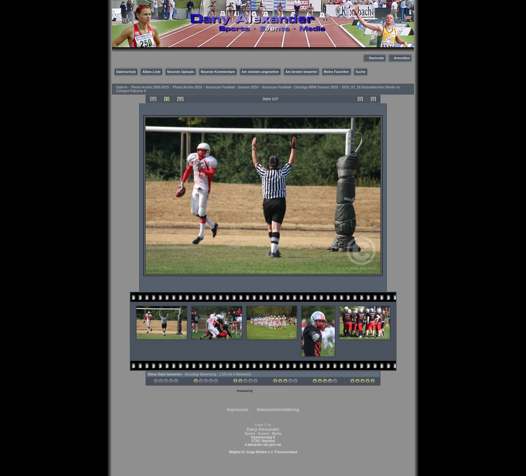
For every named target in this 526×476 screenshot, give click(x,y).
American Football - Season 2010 (232, 87)
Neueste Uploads (180, 72)
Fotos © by (263, 429)
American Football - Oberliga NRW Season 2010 (300, 87)
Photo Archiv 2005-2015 (150, 87)
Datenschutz (126, 72)
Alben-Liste (151, 72)
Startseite (376, 58)
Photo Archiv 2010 (187, 87)
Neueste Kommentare (218, 72)
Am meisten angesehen (260, 72)
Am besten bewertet (301, 72)
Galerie (121, 87)
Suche (361, 72)
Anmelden (402, 58)
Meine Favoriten (336, 72)
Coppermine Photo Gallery (271, 391)
